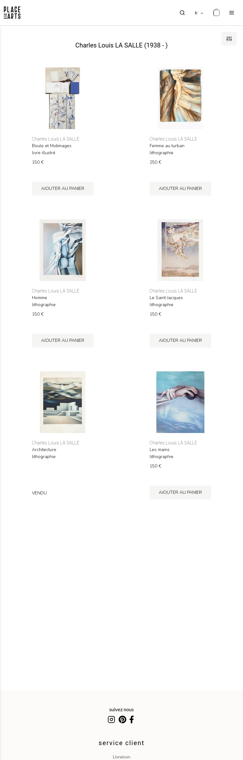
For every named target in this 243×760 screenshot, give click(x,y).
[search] (182, 13)
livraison (121, 756)
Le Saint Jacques (166, 298)
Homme (39, 298)
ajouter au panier (62, 188)
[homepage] (12, 12)
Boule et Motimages (52, 146)
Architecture (44, 450)
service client (122, 743)
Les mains (160, 450)
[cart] (216, 13)
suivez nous (121, 709)
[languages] (199, 13)
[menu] (231, 13)
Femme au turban (167, 146)
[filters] (229, 39)
